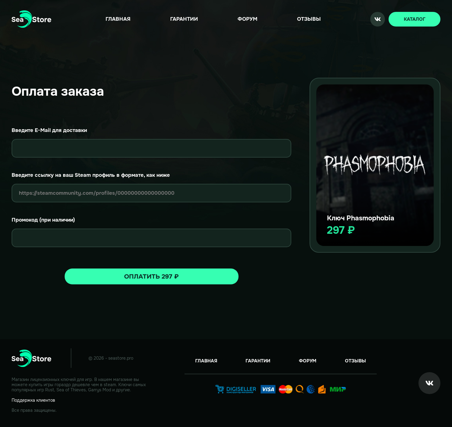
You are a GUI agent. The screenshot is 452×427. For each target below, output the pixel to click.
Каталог (414, 19)
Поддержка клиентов (33, 400)
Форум (247, 19)
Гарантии (184, 19)
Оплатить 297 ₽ (151, 276)
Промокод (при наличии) (43, 220)
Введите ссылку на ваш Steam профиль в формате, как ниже (91, 175)
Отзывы (309, 19)
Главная (118, 19)
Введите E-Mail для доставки (49, 130)
